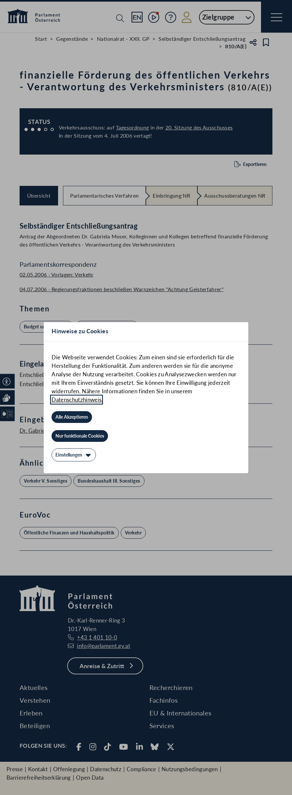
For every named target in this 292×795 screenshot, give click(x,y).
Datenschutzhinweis (76, 399)
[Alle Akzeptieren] (72, 417)
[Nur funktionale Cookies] (80, 436)
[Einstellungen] (74, 454)
